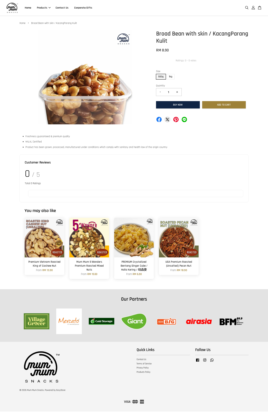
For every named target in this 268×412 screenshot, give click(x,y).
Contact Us (62, 8)
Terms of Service (144, 364)
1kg (170, 77)
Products (44, 8)
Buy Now (178, 105)
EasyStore (60, 390)
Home (28, 8)
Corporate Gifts (83, 8)
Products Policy (143, 372)
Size (158, 72)
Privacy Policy (143, 368)
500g (161, 77)
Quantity (160, 86)
